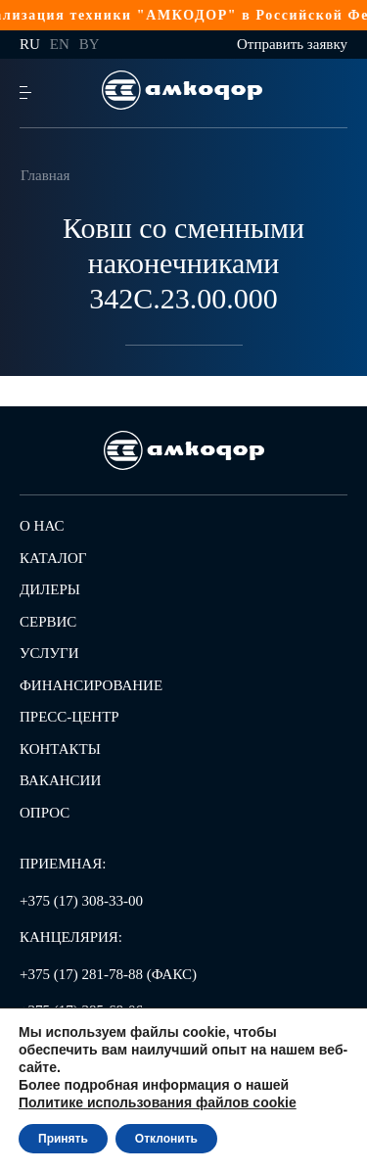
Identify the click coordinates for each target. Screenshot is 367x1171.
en (59, 44)
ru (30, 44)
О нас (42, 526)
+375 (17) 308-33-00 (81, 901)
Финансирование (91, 685)
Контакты (60, 749)
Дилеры (50, 589)
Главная (45, 175)
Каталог (53, 558)
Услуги (49, 653)
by (89, 44)
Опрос (44, 812)
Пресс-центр (69, 717)
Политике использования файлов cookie (158, 1102)
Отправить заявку (292, 44)
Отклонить (166, 1139)
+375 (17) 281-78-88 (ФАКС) (108, 974)
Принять (63, 1139)
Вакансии (60, 780)
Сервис (48, 622)
